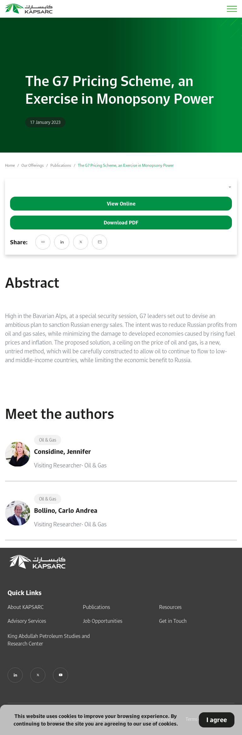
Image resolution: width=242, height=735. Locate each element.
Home (10, 165)
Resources (170, 607)
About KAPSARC (25, 607)
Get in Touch (173, 621)
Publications (60, 165)
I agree (216, 720)
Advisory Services (27, 621)
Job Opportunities (102, 621)
